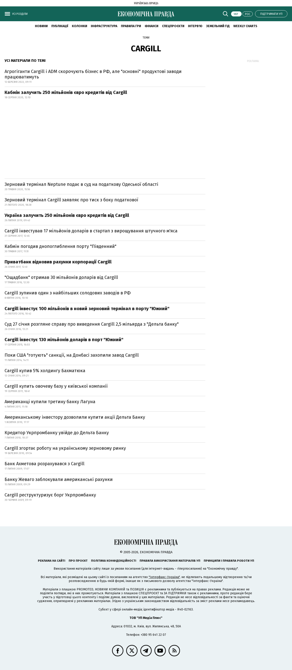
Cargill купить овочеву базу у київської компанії (56, 386)
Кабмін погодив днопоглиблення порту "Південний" (60, 246)
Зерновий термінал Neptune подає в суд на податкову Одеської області (81, 184)
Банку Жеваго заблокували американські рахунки (59, 479)
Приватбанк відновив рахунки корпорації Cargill (58, 262)
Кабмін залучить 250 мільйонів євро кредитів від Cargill (66, 92)
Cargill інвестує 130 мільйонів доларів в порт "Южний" (64, 339)
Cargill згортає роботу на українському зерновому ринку (65, 448)
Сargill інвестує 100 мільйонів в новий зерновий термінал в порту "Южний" (87, 308)
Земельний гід (218, 26)
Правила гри (131, 26)
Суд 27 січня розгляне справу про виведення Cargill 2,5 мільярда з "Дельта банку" (92, 324)
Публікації (59, 26)
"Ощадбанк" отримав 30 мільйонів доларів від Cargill (61, 277)
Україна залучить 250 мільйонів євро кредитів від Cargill (67, 215)
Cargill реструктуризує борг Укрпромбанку (50, 495)
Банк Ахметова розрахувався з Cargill (44, 463)
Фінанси (151, 26)
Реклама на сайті (51, 560)
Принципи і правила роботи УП (229, 560)
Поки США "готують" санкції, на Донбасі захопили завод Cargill (72, 355)
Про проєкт (78, 560)
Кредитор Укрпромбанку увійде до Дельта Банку (57, 432)
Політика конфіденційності (113, 560)
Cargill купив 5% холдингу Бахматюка (45, 370)
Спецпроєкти (173, 26)
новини (41, 26)
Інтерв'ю (195, 26)
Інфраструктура (104, 26)
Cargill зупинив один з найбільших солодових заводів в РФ (68, 293)
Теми (146, 37)
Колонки (79, 26)
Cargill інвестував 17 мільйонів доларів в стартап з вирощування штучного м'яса (91, 231)
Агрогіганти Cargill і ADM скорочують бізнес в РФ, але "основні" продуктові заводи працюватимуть (93, 74)
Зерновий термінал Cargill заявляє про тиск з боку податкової (71, 200)
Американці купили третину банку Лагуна (50, 401)
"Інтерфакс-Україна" (164, 577)
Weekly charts (245, 26)
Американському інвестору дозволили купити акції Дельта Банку (75, 417)
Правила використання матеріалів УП (170, 560)
